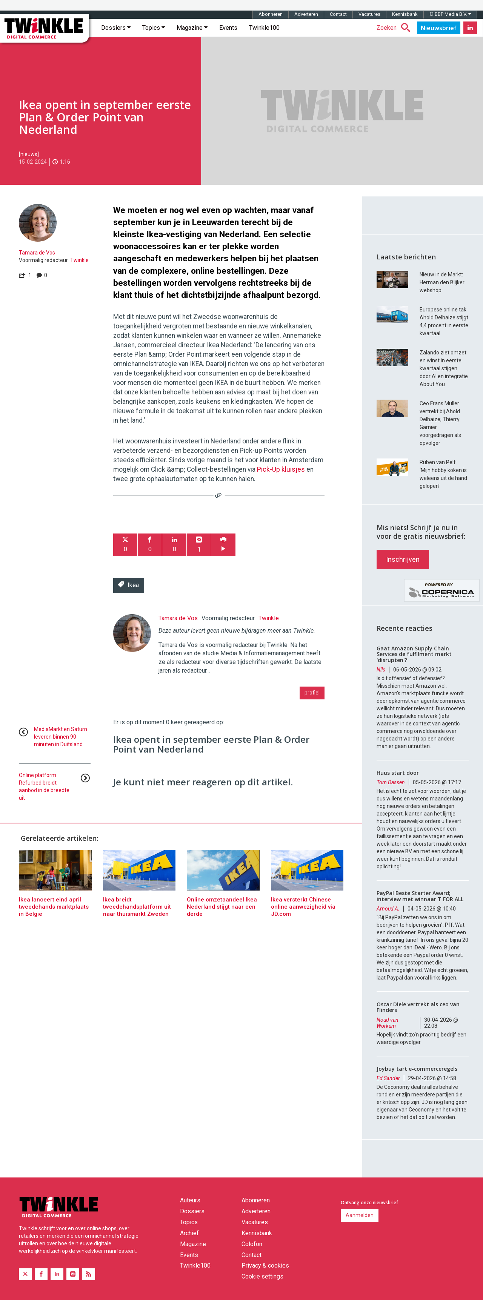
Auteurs (190, 1200)
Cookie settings (262, 1276)
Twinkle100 (264, 27)
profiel (312, 693)
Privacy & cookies (265, 1265)
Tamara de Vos (37, 253)
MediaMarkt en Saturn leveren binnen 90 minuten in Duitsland (60, 736)
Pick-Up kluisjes (281, 469)
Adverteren (306, 14)
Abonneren (270, 14)
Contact (338, 14)
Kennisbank (405, 14)
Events (228, 27)
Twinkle (79, 260)
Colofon (252, 1244)
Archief (189, 1233)
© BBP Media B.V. (450, 14)
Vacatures (369, 14)
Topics (153, 27)
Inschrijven (403, 559)
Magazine (192, 27)
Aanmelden (360, 1215)
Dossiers (116, 27)
